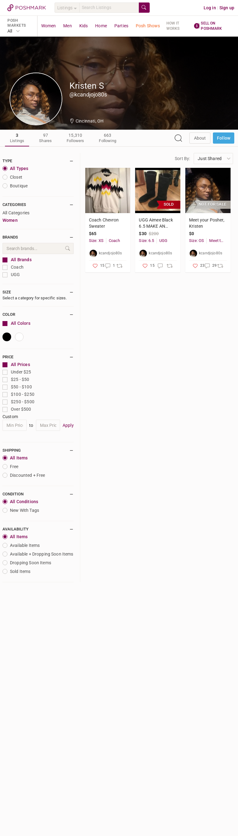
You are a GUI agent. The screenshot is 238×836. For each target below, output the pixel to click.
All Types (15, 168)
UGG (11, 274)
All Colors (16, 323)
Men (67, 25)
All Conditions (20, 501)
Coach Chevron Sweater (104, 223)
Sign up (226, 7)
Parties (121, 25)
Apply (68, 425)
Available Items (21, 545)
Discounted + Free (23, 475)
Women (48, 25)
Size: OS (196, 240)
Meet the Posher (217, 240)
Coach (13, 267)
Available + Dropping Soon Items (37, 554)
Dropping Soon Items (26, 562)
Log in (210, 7)
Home (101, 25)
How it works (173, 26)
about (200, 138)
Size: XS (96, 240)
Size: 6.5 (146, 240)
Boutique (15, 185)
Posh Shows (148, 25)
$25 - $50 (15, 379)
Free (10, 466)
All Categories (15, 212)
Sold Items (16, 571)
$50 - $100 (17, 387)
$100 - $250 (18, 394)
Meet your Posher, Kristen (206, 223)
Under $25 (16, 372)
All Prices (16, 364)
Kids (83, 25)
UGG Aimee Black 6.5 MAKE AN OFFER (156, 223)
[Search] (109, 7)
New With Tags (20, 510)
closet (12, 177)
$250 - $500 (18, 402)
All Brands (17, 259)
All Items (15, 457)
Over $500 (16, 409)
